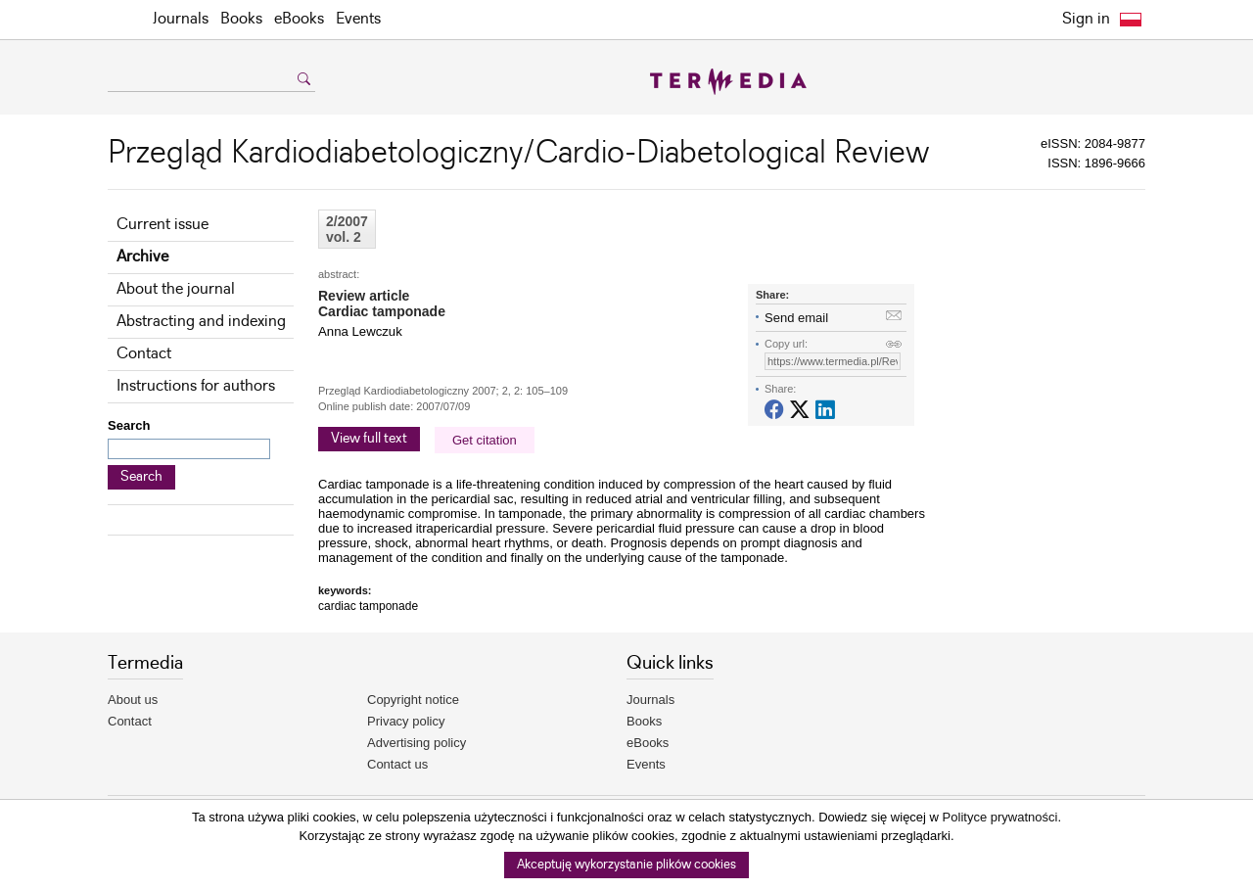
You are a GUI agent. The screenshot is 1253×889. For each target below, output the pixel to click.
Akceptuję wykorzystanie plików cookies (626, 865)
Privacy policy (405, 721)
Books (241, 19)
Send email (796, 317)
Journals (181, 19)
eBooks (299, 19)
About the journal (175, 289)
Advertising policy (416, 742)
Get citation (484, 440)
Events (358, 19)
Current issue (162, 224)
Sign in (1086, 19)
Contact (143, 354)
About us (133, 699)
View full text (369, 438)
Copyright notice (413, 699)
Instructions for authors (195, 386)
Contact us (397, 764)
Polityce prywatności (1000, 817)
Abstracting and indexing (201, 321)
